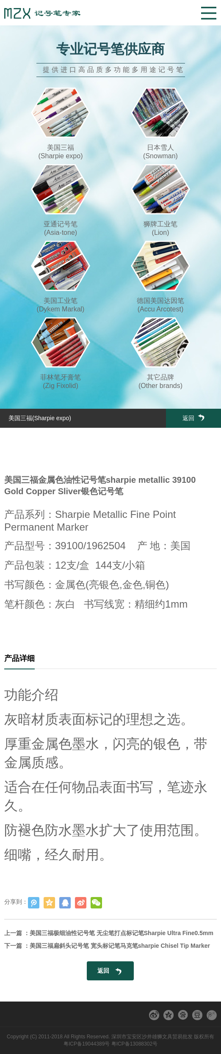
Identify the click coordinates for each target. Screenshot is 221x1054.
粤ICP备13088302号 (134, 1044)
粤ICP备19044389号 (87, 1044)
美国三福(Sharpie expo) (39, 418)
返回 (193, 417)
